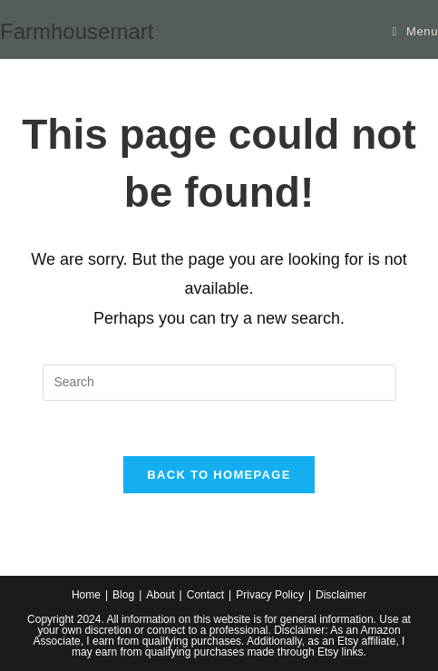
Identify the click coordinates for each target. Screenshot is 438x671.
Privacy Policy (270, 594)
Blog (123, 594)
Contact (205, 594)
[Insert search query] (219, 383)
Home (86, 594)
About (160, 594)
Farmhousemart (76, 31)
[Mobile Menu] (416, 31)
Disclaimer (341, 594)
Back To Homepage (218, 474)
